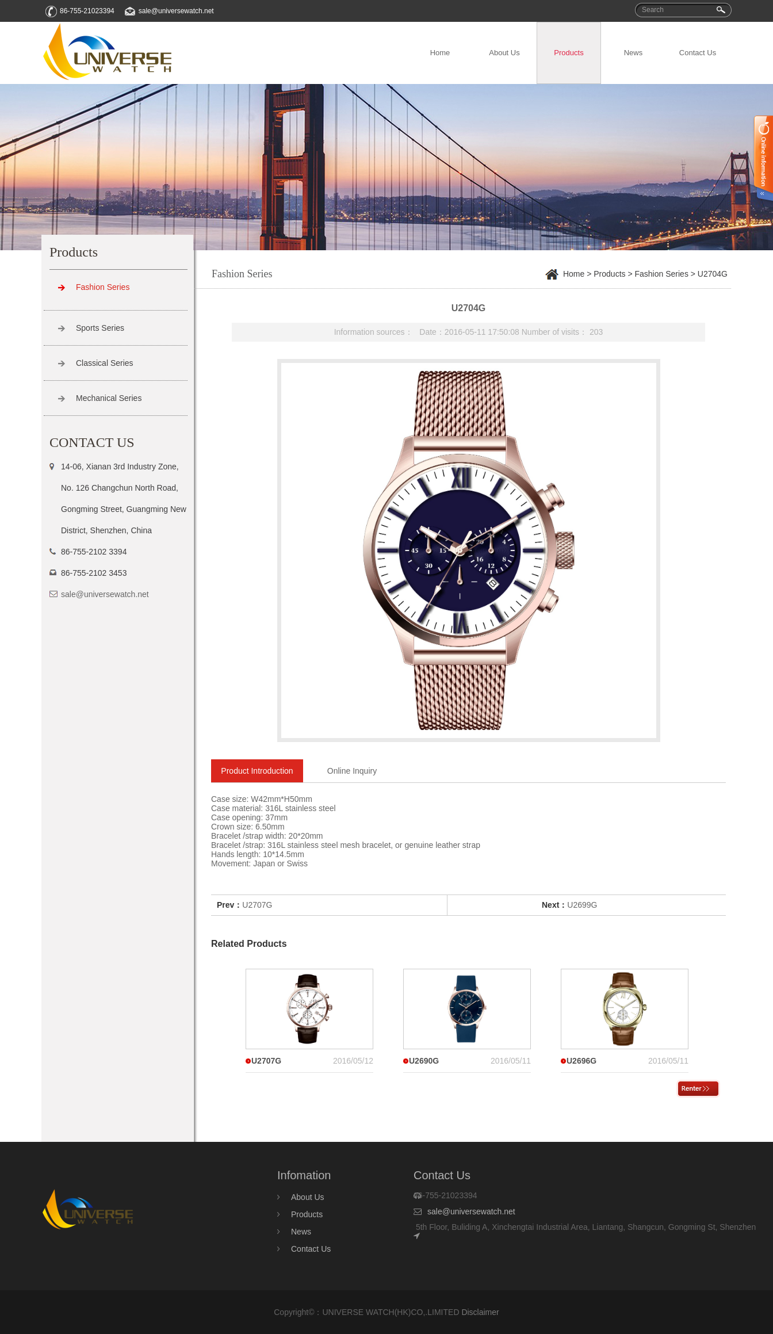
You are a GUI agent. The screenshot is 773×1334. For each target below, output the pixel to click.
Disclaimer (480, 1312)
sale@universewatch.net (176, 11)
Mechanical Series (108, 398)
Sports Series (100, 327)
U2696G (581, 1060)
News (633, 52)
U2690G (424, 1060)
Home (440, 52)
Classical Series (104, 363)
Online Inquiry (352, 770)
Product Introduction (257, 770)
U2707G (257, 904)
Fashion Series (102, 287)
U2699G (582, 904)
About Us (504, 52)
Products (568, 52)
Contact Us (697, 52)
